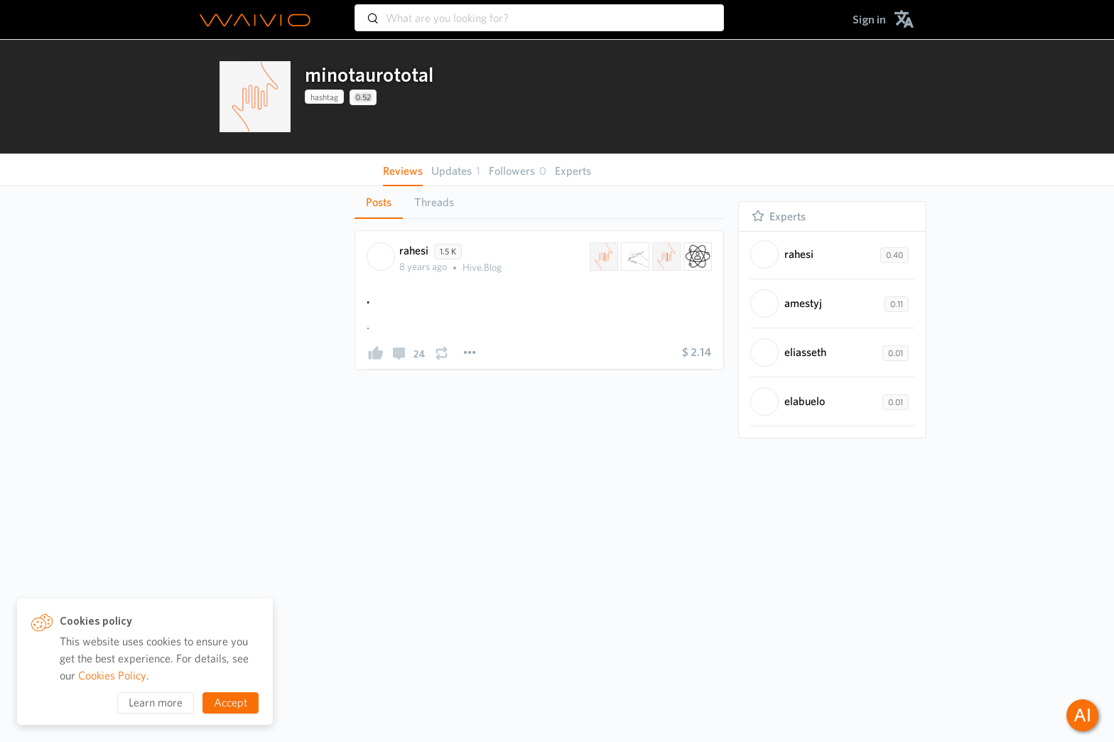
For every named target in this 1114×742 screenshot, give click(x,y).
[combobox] (539, 11)
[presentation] (255, 96)
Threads (434, 202)
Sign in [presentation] (869, 19)
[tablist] (539, 202)
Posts (378, 202)
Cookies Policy (112, 675)
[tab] (379, 203)
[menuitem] (869, 19)
